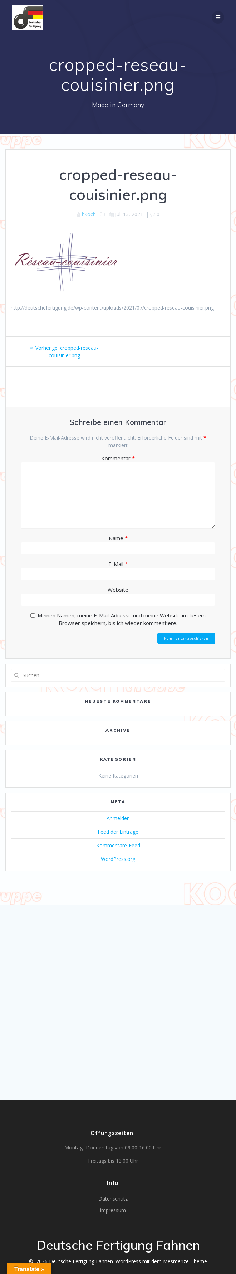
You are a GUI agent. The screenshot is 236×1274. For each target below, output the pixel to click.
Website (118, 589)
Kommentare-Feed (118, 845)
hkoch (89, 214)
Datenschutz (113, 1198)
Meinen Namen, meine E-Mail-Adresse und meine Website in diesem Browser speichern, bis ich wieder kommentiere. (122, 619)
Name (118, 538)
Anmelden (118, 818)
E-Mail (118, 563)
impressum (113, 1210)
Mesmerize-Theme (185, 1261)
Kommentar (118, 458)
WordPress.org (118, 859)
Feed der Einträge (118, 831)
